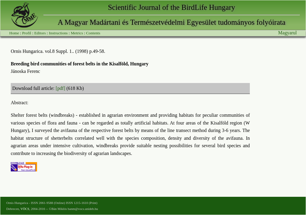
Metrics (77, 33)
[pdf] (60, 88)
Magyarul (287, 32)
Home (14, 33)
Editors (40, 33)
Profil (26, 33)
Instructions (58, 33)
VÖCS (24, 209)
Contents (93, 33)
